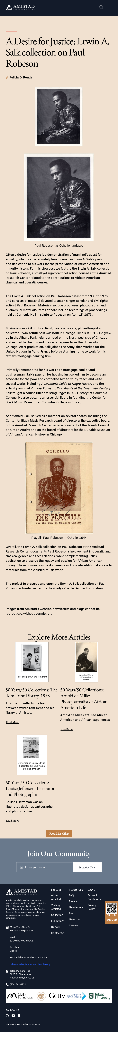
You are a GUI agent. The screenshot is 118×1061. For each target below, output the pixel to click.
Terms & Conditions (94, 897)
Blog (71, 913)
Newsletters (76, 907)
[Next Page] (59, 833)
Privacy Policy (91, 907)
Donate (55, 927)
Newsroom (75, 919)
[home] (20, 8)
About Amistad (56, 897)
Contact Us (57, 933)
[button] (109, 8)
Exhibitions (57, 921)
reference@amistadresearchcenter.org (30, 964)
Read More (12, 722)
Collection (57, 915)
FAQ (71, 895)
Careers (73, 925)
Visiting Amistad (56, 907)
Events (73, 901)
